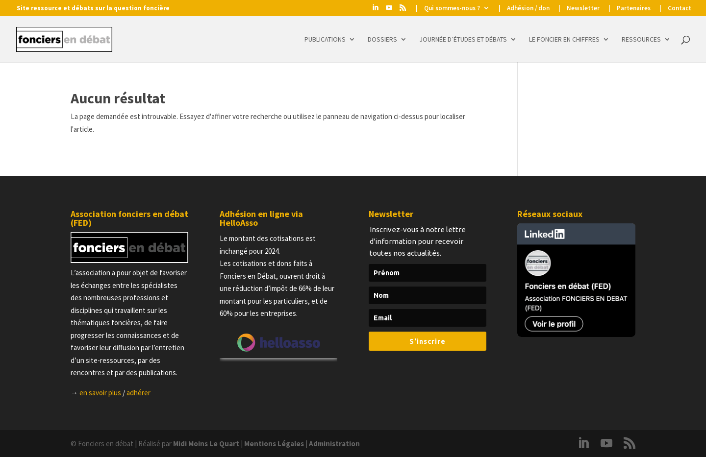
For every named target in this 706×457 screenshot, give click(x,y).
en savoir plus (100, 392)
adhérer (138, 392)
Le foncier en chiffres (564, 40)
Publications (325, 40)
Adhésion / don (528, 8)
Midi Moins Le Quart (206, 443)
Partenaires (634, 8)
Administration (334, 443)
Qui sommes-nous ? (452, 8)
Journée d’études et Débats (463, 40)
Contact (679, 8)
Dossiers (382, 40)
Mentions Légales (274, 443)
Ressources (641, 40)
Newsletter (583, 8)
